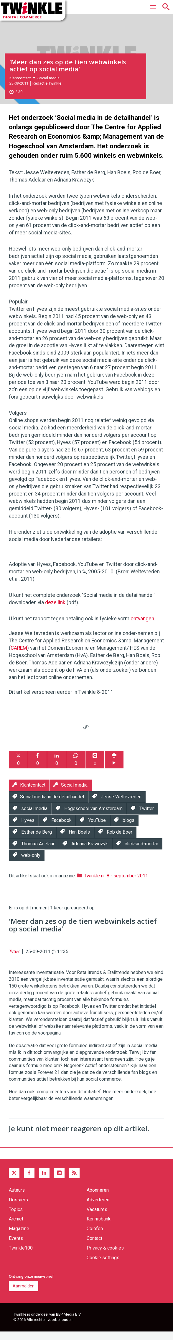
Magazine (19, 1237)
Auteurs (17, 1198)
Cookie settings (103, 1266)
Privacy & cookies (105, 1256)
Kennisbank (99, 1227)
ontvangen (142, 627)
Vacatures (97, 1217)
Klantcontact (20, 86)
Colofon (95, 1237)
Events (16, 1246)
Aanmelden (23, 1294)
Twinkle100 (21, 1256)
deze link (55, 611)
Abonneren (98, 1198)
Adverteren (98, 1208)
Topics (16, 1217)
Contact (94, 1246)
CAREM (19, 656)
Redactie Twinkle (46, 91)
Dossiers (18, 1208)
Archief (16, 1227)
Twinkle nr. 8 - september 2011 (116, 884)
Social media (48, 86)
